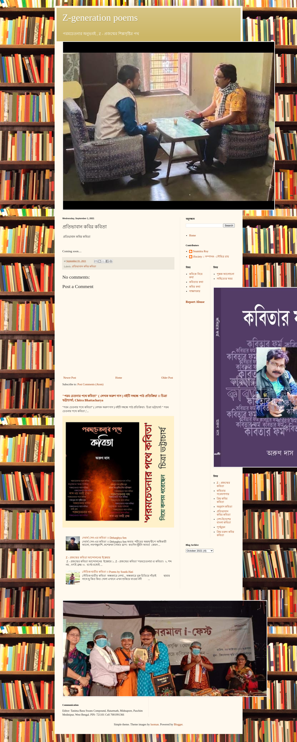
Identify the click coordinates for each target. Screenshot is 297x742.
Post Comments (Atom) (91, 384)
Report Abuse (195, 302)
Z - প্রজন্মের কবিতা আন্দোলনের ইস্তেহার (88, 557)
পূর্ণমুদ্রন (221, 527)
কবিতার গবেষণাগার (223, 492)
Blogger (178, 724)
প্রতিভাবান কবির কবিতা (84, 266)
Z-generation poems (100, 17)
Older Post (167, 377)
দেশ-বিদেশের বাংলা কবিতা (224, 521)
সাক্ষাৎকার (194, 291)
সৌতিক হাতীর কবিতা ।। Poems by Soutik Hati (107, 571)
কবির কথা (194, 286)
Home (118, 377)
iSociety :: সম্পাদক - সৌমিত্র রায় (211, 256)
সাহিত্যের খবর (225, 278)
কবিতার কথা (196, 282)
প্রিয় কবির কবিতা (222, 500)
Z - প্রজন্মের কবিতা (223, 484)
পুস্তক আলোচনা (225, 274)
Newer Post (69, 377)
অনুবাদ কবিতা (224, 506)
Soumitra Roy (200, 251)
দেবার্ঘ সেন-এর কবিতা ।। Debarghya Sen (104, 537)
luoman (155, 724)
